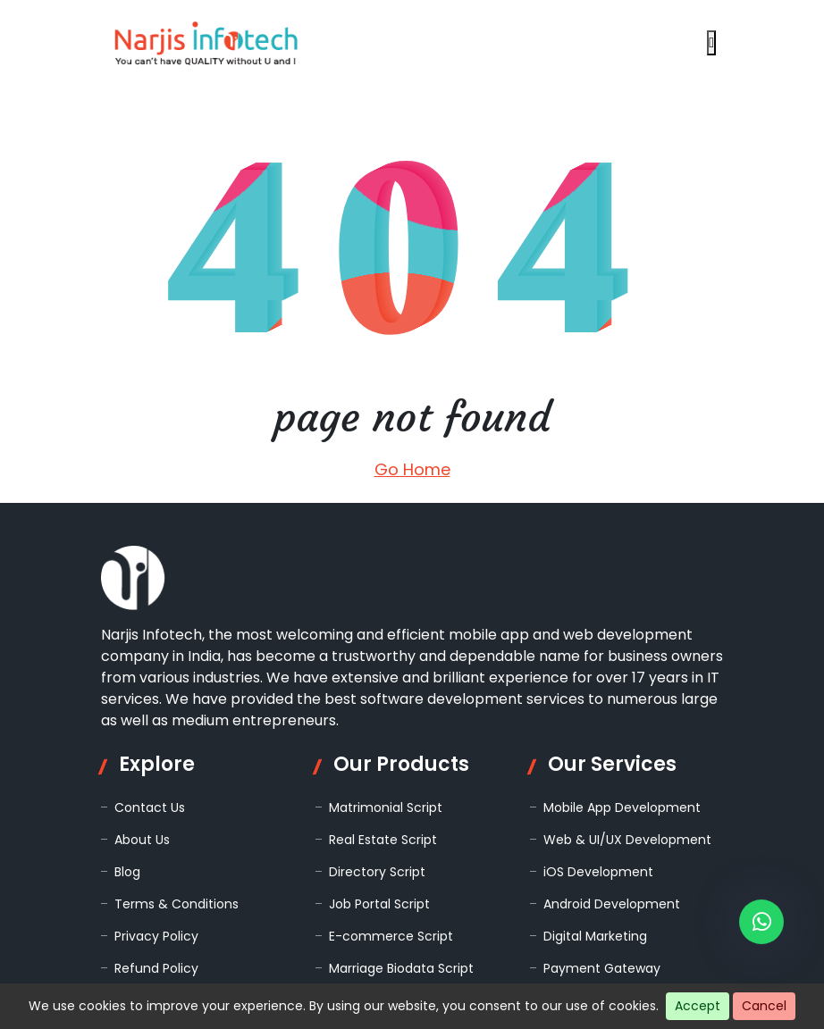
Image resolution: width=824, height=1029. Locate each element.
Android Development (611, 904)
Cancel (764, 1006)
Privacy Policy (156, 936)
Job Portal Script (379, 904)
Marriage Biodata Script (401, 968)
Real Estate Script (383, 840)
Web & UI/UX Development (627, 840)
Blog (127, 872)
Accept (697, 1006)
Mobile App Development (622, 807)
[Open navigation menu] (711, 42)
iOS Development (598, 872)
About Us (142, 840)
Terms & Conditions (176, 904)
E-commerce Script (391, 936)
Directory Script (377, 872)
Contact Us (149, 807)
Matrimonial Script (385, 807)
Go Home (412, 469)
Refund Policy (156, 968)
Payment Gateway (601, 968)
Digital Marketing (595, 936)
